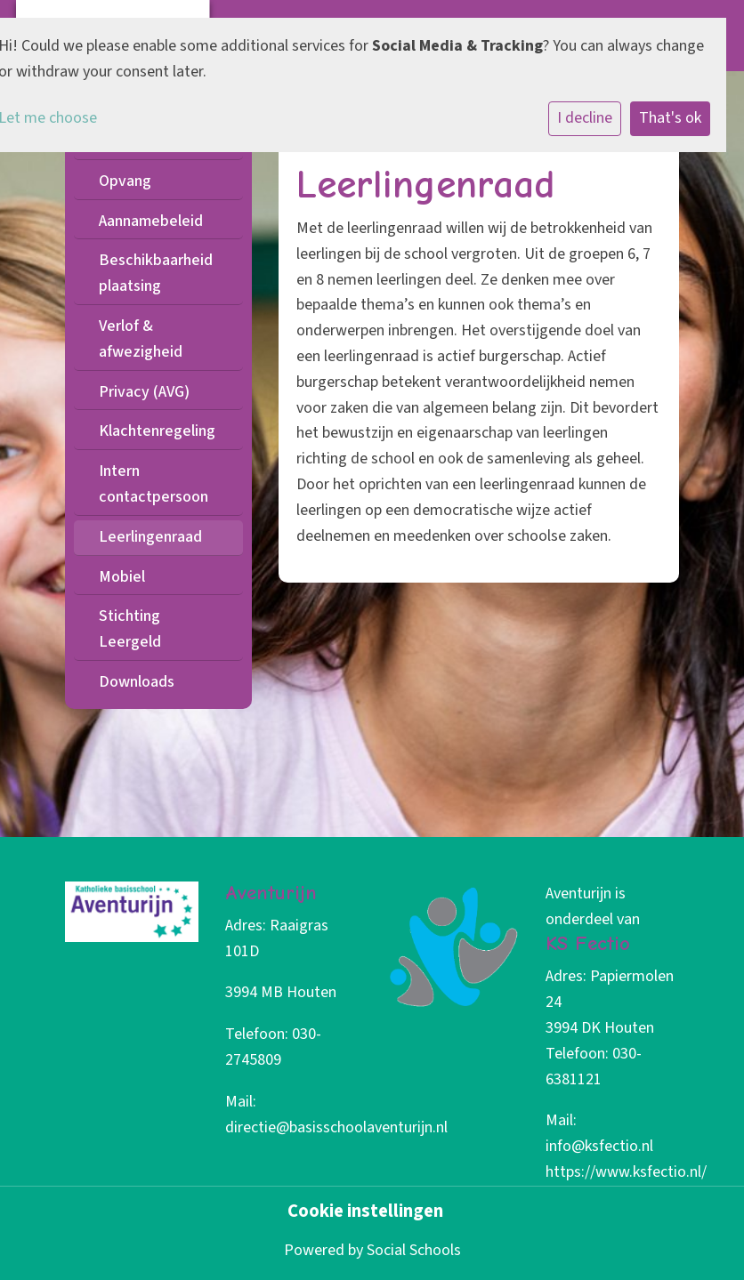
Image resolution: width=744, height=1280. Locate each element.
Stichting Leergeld (130, 629)
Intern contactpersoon (153, 484)
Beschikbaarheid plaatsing (156, 273)
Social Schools (414, 1250)
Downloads (136, 682)
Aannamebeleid (151, 221)
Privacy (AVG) (144, 392)
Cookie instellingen (365, 1212)
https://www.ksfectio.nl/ (626, 1172)
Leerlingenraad (150, 537)
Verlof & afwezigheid (140, 339)
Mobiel (122, 577)
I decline (584, 118)
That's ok (670, 118)
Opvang (125, 181)
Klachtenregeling (157, 431)
